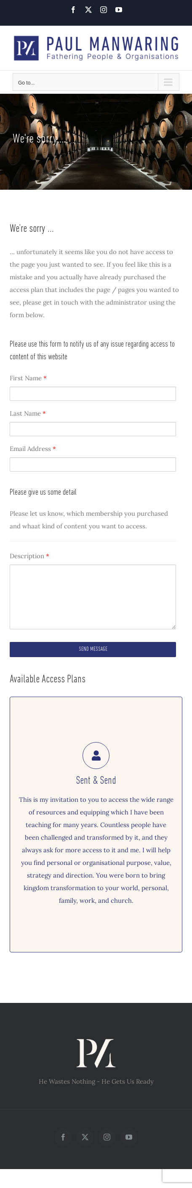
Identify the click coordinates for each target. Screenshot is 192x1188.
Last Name (28, 413)
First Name (28, 378)
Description (29, 556)
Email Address (33, 449)
